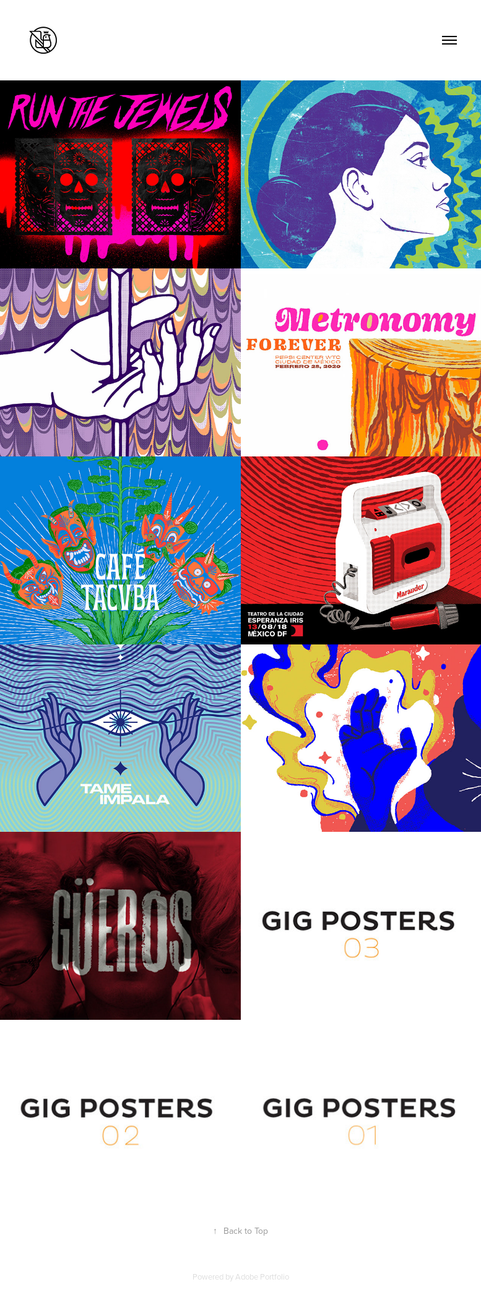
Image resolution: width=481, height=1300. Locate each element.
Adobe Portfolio (262, 1276)
